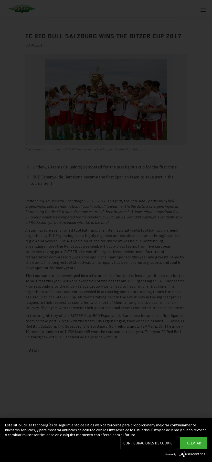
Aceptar (194, 443)
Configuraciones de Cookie (147, 443)
